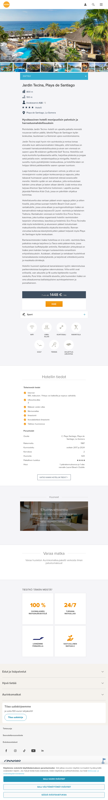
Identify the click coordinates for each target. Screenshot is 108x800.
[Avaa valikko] (101, 4)
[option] (54, 35)
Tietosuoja (7, 729)
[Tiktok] (24, 751)
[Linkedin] (42, 751)
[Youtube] (33, 751)
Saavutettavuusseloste (13, 735)
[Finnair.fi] (12, 761)
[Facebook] (6, 751)
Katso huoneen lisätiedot (54, 522)
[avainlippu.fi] (104, 761)
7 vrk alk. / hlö (54, 295)
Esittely (27, 76)
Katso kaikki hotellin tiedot (53, 477)
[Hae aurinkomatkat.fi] (93, 4)
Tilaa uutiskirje (15, 717)
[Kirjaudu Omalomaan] (85, 4)
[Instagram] (15, 751)
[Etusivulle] (6, 4)
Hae (54, 304)
